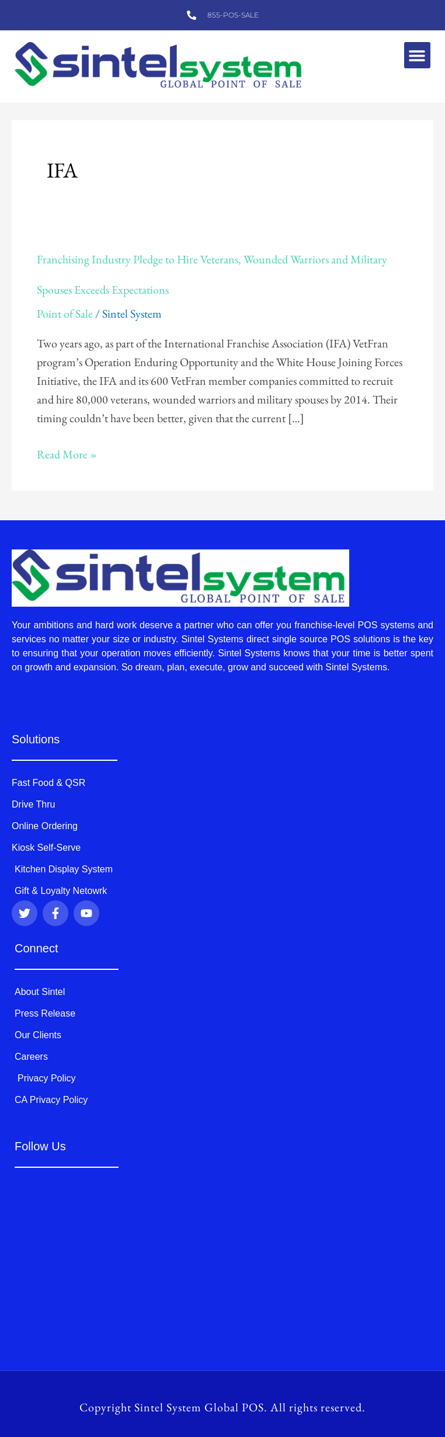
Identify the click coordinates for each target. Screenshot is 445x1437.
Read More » (67, 454)
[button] (417, 55)
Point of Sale (65, 313)
